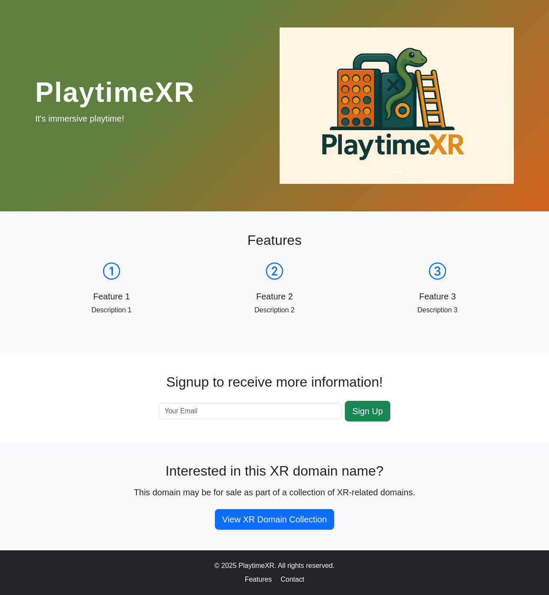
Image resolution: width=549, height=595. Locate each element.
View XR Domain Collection (274, 519)
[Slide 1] (396, 172)
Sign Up (367, 411)
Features (258, 579)
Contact (292, 579)
